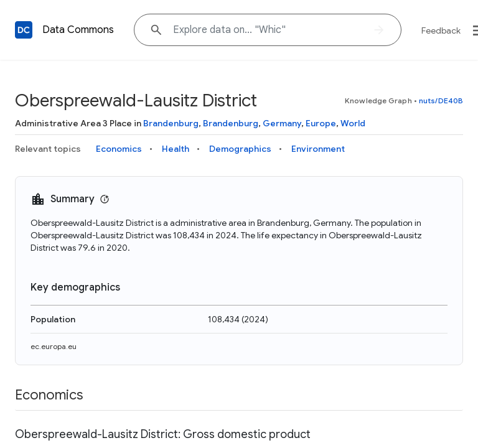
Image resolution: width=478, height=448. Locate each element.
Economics (119, 148)
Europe (321, 123)
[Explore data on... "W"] (267, 29)
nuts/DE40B (441, 100)
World (352, 123)
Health (175, 148)
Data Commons (78, 30)
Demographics (240, 148)
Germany (282, 123)
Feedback (441, 30)
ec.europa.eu (53, 346)
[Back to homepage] (23, 30)
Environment (318, 148)
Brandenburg (171, 123)
